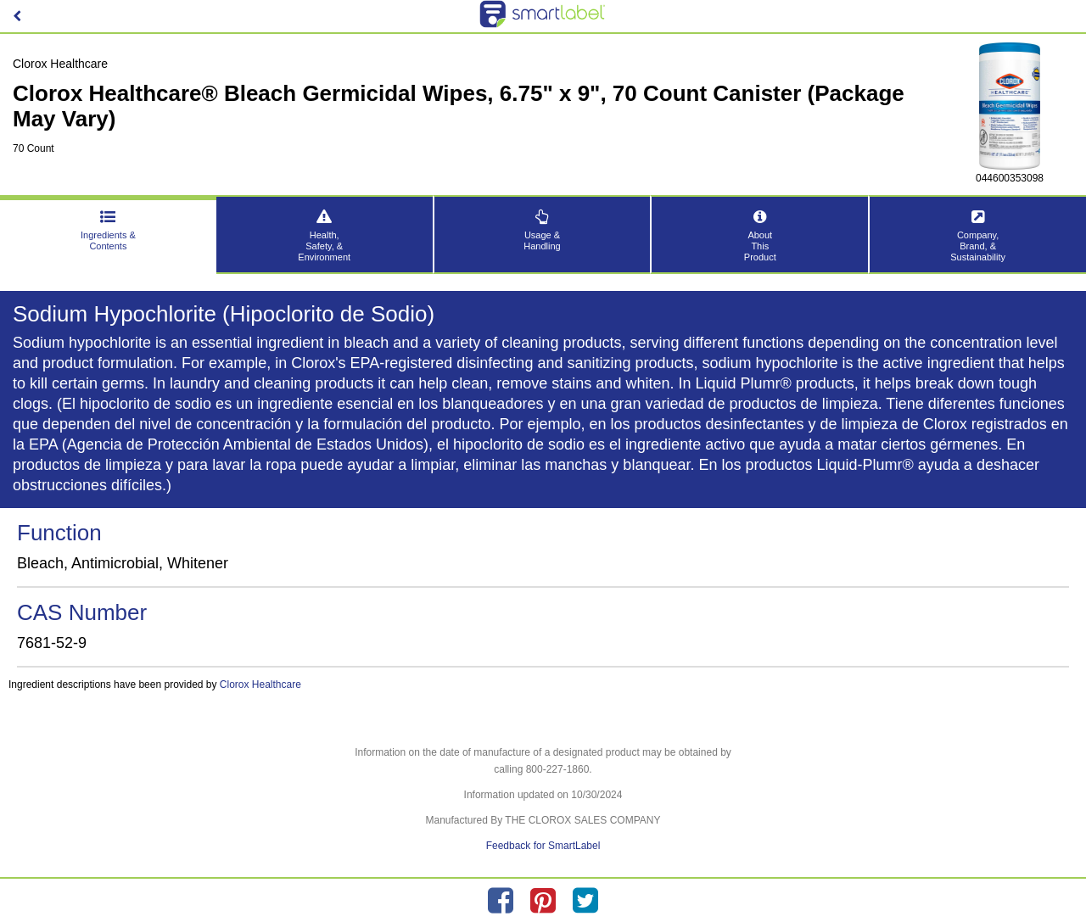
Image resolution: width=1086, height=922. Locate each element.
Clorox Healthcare (260, 684)
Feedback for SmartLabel (543, 846)
